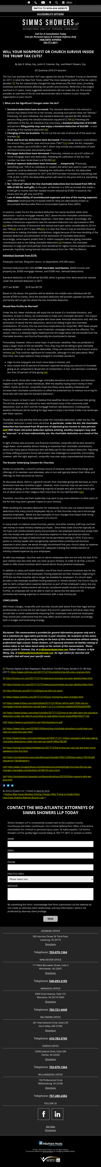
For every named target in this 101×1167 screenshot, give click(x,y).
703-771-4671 (50, 42)
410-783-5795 (58, 1038)
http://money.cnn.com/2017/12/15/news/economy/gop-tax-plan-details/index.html (49, 678)
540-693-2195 (58, 981)
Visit (50, 2)
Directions (50, 944)
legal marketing (48, 1151)
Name (11, 838)
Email (43, 2)
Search (56, 2)
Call (35, 2)
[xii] (46, 372)
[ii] (73, 119)
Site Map (50, 1126)
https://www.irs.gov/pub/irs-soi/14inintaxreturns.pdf (35, 722)
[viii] (14, 229)
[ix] (42, 229)
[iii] (46, 129)
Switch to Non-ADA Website (50, 8)
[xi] (13, 352)
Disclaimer (50, 1130)
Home (29, 2)
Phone (11, 862)
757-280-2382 (58, 1096)
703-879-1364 (58, 952)
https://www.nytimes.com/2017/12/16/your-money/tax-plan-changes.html (44, 696)
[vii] (5, 225)
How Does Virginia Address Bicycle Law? (23, 797)
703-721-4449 (58, 1010)
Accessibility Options (50, 14)
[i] (14, 83)
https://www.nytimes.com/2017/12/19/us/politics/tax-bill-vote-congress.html (50, 672)
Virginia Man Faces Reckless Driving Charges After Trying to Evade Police (42, 794)
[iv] (18, 136)
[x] (60, 242)
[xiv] (81, 492)
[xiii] (5, 429)
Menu (69, 2)
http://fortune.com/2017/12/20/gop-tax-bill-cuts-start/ (35, 690)
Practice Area (16, 873)
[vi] (53, 160)
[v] (65, 143)
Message (13, 885)
